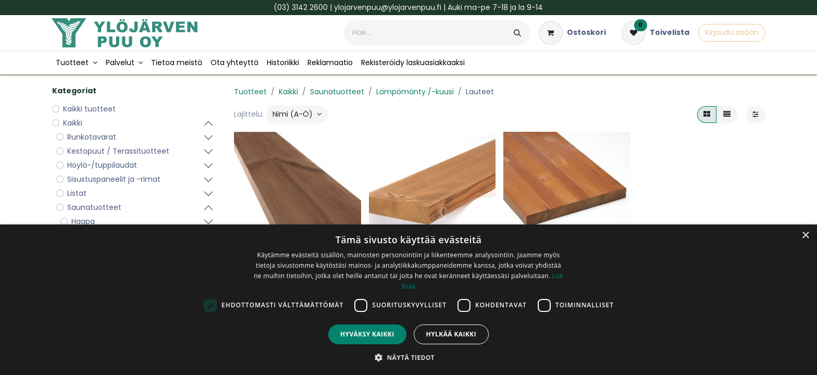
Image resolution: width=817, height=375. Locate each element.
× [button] (805, 236)
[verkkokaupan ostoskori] (572, 32)
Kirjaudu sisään (732, 32)
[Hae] (517, 32)
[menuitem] (77, 62)
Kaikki (288, 91)
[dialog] (408, 299)
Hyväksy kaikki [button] (367, 334)
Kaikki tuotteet (89, 109)
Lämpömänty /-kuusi (415, 91)
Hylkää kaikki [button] (451, 334)
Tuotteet (250, 91)
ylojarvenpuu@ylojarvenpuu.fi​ (387, 7)
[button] (297, 114)
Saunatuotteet (337, 91)
